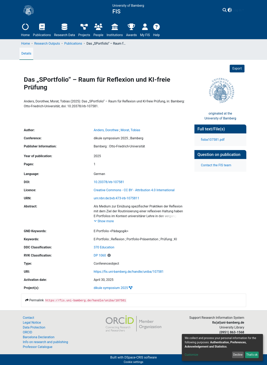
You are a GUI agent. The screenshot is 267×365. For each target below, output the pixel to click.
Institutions (115, 29)
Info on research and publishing (45, 342)
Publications (42, 29)
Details (26, 53)
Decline (237, 354)
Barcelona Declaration (39, 337)
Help (156, 29)
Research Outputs (47, 43)
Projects (84, 29)
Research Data (64, 29)
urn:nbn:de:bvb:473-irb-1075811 (116, 198)
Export (237, 68)
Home (25, 29)
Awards (131, 29)
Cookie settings (133, 362)
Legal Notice (32, 322)
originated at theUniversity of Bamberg (220, 116)
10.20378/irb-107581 (109, 182)
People (98, 29)
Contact (28, 318)
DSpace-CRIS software (140, 357)
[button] (229, 10)
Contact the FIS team (216, 165)
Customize (191, 354)
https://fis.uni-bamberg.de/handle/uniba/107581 (129, 272)
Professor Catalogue (38, 347)
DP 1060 (100, 255)
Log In (237, 10)
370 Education (104, 247)
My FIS (145, 29)
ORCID (27, 332)
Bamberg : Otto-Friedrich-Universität (119, 146)
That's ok (251, 354)
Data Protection (34, 327)
